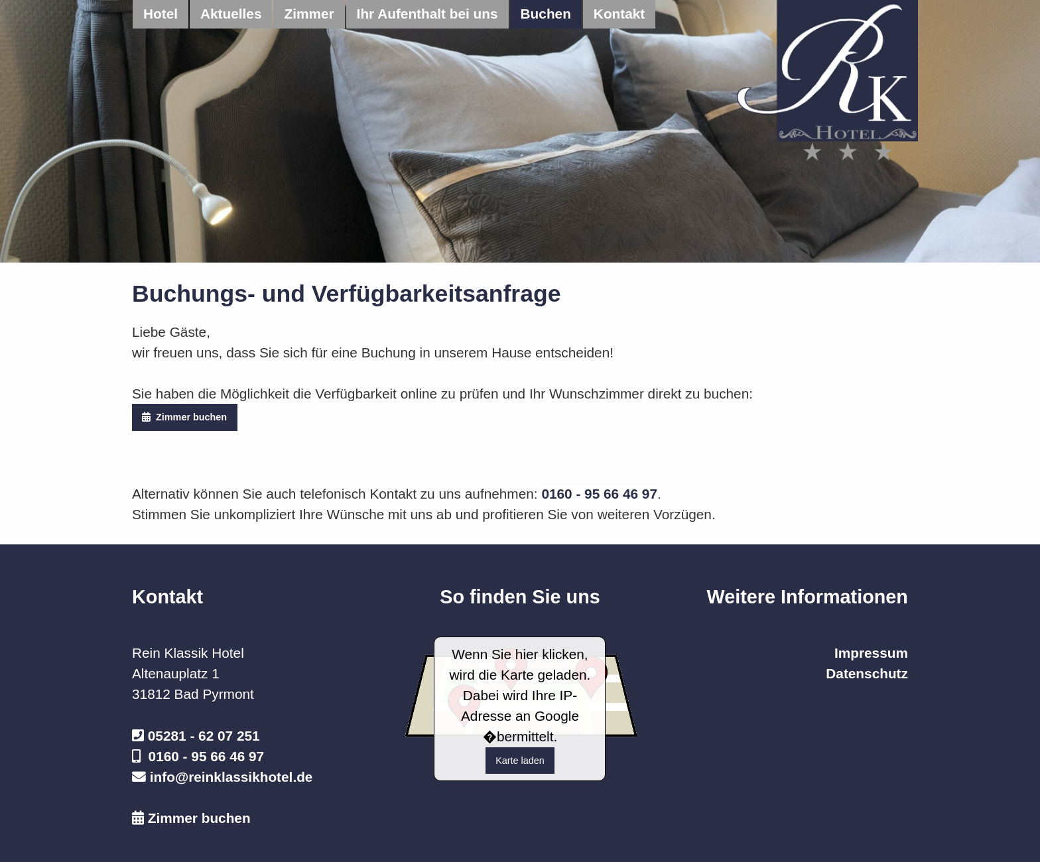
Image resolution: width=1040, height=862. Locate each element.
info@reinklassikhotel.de (231, 776)
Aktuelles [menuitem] (230, 13)
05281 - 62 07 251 (204, 735)
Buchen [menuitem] (546, 13)
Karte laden (520, 760)
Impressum (871, 652)
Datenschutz (867, 673)
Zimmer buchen (184, 417)
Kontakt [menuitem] (619, 13)
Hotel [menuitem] (160, 13)
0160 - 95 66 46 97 (599, 493)
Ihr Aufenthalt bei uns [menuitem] (427, 13)
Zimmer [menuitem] (309, 13)
